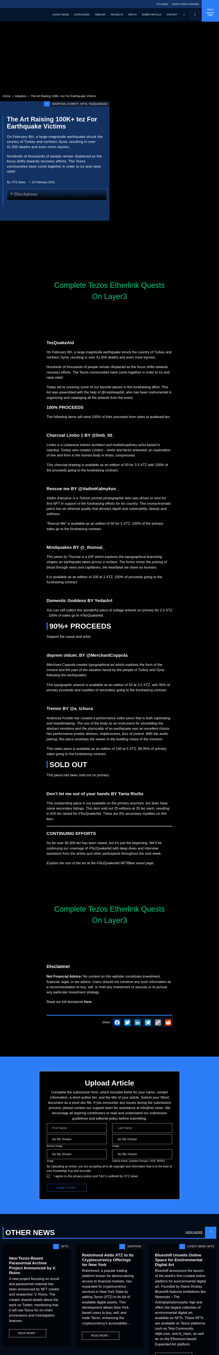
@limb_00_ (103, 435)
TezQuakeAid (98, 104)
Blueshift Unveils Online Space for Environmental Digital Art (178, 1260)
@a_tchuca (81, 708)
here (88, 1002)
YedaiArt (103, 600)
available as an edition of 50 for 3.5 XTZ (116, 465)
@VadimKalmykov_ (98, 488)
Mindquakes (59, 547)
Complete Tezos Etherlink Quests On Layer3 (109, 291)
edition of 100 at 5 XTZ (118, 749)
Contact (172, 14)
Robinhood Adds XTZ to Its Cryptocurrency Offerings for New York (108, 1260)
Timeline (100, 14)
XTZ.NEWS (162, 4)
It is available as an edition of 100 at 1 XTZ (80, 577)
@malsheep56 (112, 392)
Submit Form (66, 1187)
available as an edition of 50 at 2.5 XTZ (119, 685)
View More (194, 1232)
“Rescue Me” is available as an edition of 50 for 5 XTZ (88, 523)
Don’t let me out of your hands (78, 793)
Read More (26, 1333)
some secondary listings (65, 808)
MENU (210, 12)
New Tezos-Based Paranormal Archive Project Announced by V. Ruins (32, 1265)
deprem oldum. (62, 655)
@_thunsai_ (92, 547)
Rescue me (58, 488)
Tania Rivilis (130, 793)
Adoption (20, 96)
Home (6, 96)
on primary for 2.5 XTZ (154, 610)
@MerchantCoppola (107, 655)
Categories (82, 14)
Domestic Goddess (66, 600)
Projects (117, 14)
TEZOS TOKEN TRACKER (185, 4)
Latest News (60, 14)
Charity (73, 104)
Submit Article (151, 14)
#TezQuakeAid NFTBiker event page (125, 863)
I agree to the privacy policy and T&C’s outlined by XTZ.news (96, 1176)
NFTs (83, 104)
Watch (132, 14)
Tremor (54, 708)
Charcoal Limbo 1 (65, 435)
